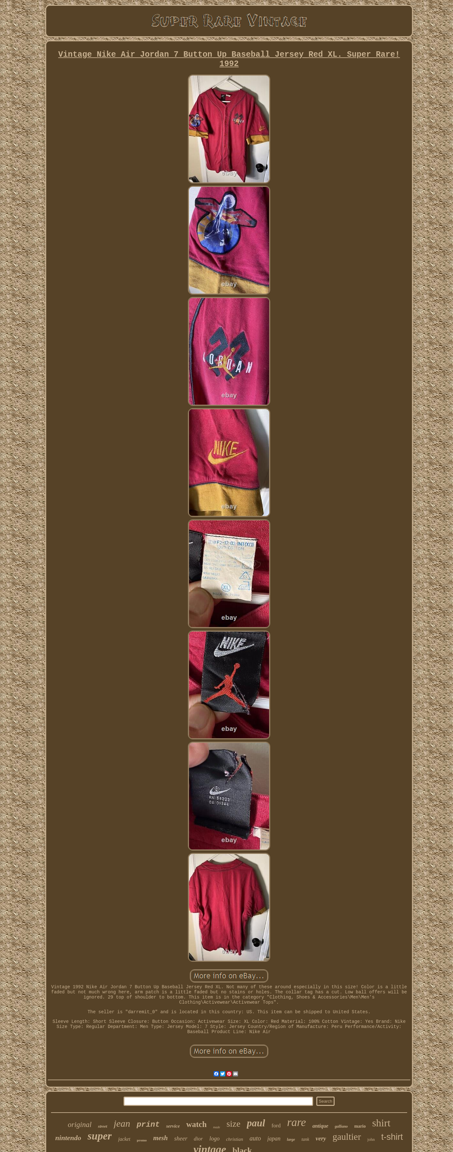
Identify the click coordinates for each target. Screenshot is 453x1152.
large (291, 1139)
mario (360, 1126)
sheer (180, 1138)
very (321, 1138)
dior (198, 1139)
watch (196, 1124)
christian (234, 1139)
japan (273, 1138)
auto (255, 1138)
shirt (381, 1123)
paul (256, 1123)
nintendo (68, 1138)
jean (122, 1123)
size (233, 1124)
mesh (160, 1138)
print (148, 1124)
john (371, 1139)
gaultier (346, 1136)
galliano (341, 1126)
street (102, 1126)
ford (275, 1126)
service (173, 1126)
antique (320, 1126)
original (79, 1125)
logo (214, 1138)
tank (305, 1139)
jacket (124, 1139)
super (100, 1136)
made (216, 1127)
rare (296, 1122)
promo (142, 1140)
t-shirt (392, 1137)
